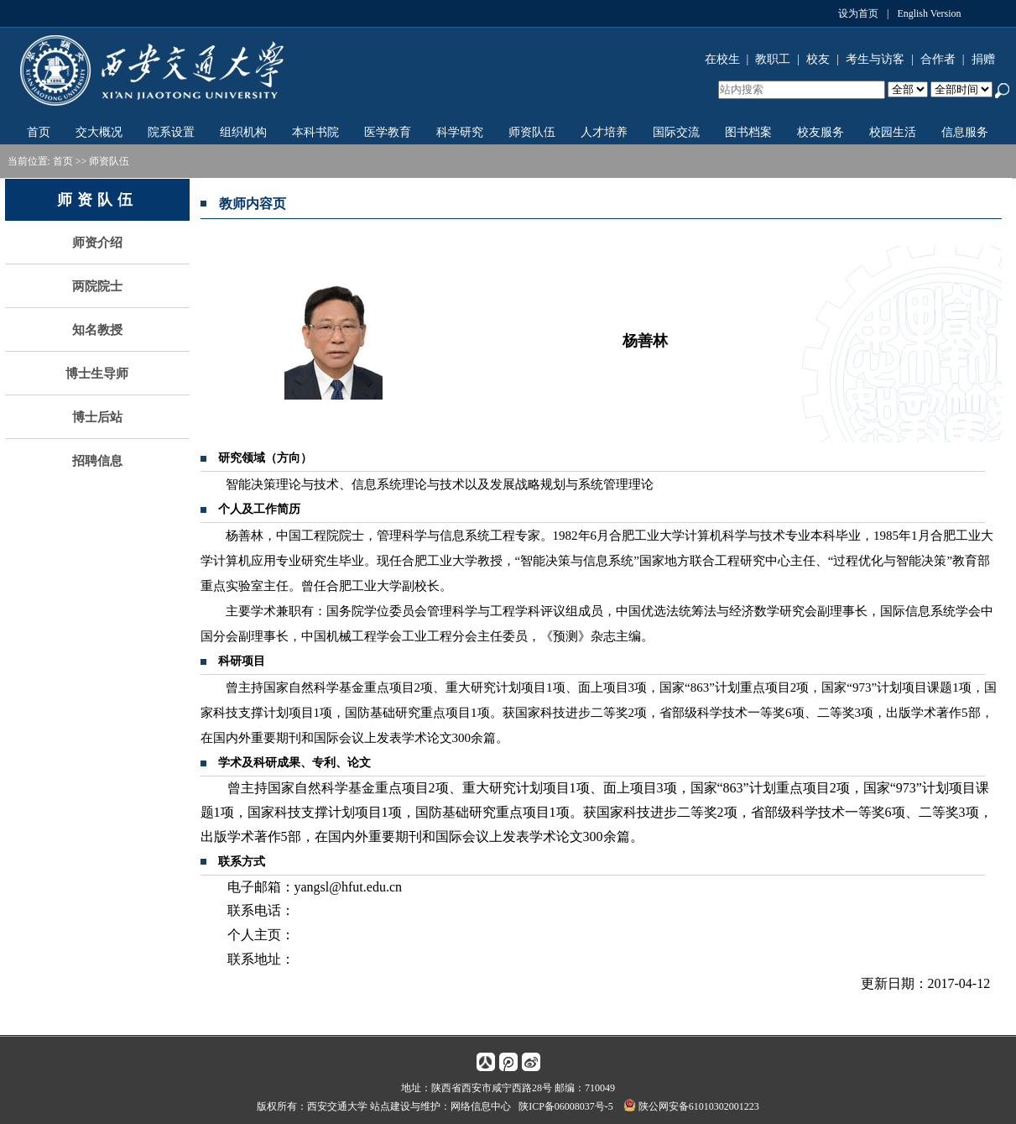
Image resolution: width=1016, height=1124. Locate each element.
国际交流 (676, 132)
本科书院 (315, 132)
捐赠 (983, 59)
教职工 (772, 59)
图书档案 (748, 132)
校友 (818, 59)
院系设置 (171, 132)
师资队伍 (531, 132)
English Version (929, 13)
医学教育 (387, 132)
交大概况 (99, 132)
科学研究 (459, 132)
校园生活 (892, 132)
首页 (38, 132)
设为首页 (858, 13)
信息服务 (964, 132)
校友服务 (820, 132)
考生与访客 (875, 59)
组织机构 (243, 132)
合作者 (938, 59)
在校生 (722, 59)
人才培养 (604, 132)
